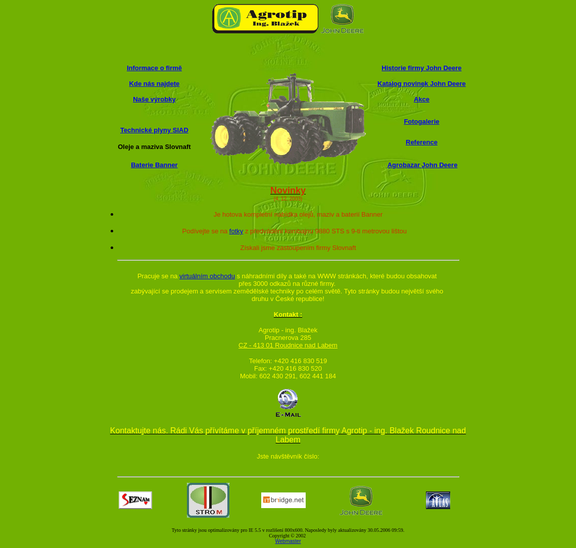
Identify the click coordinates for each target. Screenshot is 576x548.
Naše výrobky (154, 99)
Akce (421, 99)
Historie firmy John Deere (421, 68)
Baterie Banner (154, 165)
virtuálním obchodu (207, 276)
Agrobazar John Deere (423, 165)
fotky (236, 231)
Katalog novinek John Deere (421, 83)
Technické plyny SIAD (154, 130)
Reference (422, 142)
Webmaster (288, 541)
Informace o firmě (154, 68)
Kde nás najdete (154, 83)
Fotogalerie (421, 121)
